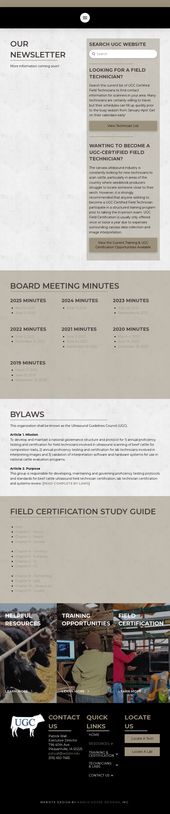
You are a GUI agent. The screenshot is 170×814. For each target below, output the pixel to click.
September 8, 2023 (133, 313)
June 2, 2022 (25, 337)
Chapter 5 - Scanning (31, 556)
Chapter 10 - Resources (33, 586)
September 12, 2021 (82, 347)
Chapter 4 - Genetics (31, 551)
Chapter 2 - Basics (29, 537)
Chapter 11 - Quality (30, 591)
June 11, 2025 (25, 313)
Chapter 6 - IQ (26, 561)
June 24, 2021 (77, 341)
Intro (19, 527)
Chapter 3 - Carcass (30, 542)
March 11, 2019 (26, 370)
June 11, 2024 (77, 308)
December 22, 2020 (133, 347)
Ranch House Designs (98, 802)
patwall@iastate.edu (64, 753)
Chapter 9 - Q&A (28, 581)
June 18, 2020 (128, 341)
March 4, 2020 (129, 337)
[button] (85, 18)
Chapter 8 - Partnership (33, 576)
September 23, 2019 (30, 380)
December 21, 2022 (30, 341)
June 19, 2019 (25, 375)
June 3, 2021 (76, 337)
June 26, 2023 (128, 308)
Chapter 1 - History (29, 532)
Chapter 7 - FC (26, 566)
